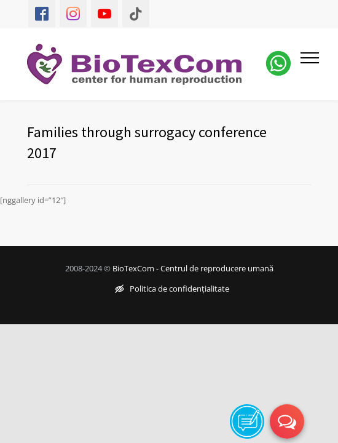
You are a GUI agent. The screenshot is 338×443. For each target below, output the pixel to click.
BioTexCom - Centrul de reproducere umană (192, 268)
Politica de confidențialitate (172, 288)
